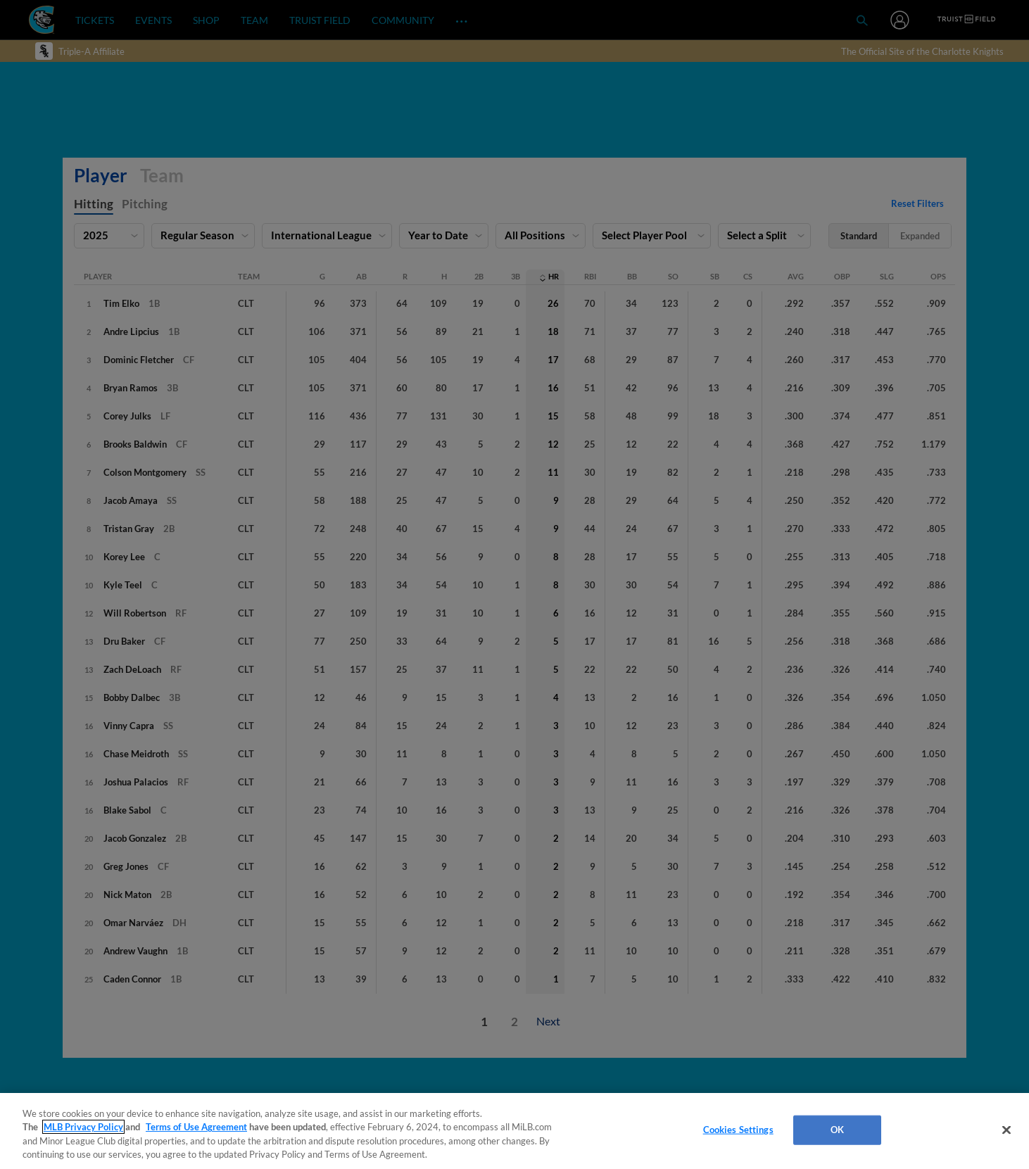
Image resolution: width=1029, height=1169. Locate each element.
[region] (514, 1131)
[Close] (1006, 1129)
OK (837, 1129)
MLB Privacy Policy (83, 1126)
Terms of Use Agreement (196, 1126)
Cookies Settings (738, 1129)
